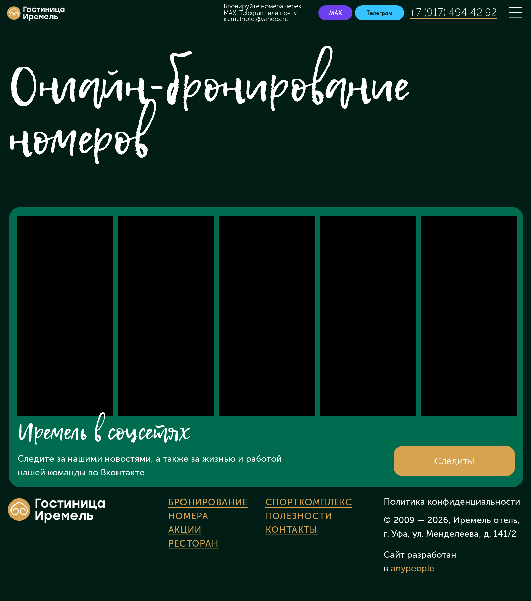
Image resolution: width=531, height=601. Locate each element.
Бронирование (208, 502)
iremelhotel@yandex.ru (256, 19)
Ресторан (193, 543)
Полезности (299, 516)
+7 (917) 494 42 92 (453, 12)
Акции (185, 529)
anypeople (412, 568)
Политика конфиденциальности (452, 501)
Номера (188, 516)
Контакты (291, 529)
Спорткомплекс (309, 502)
